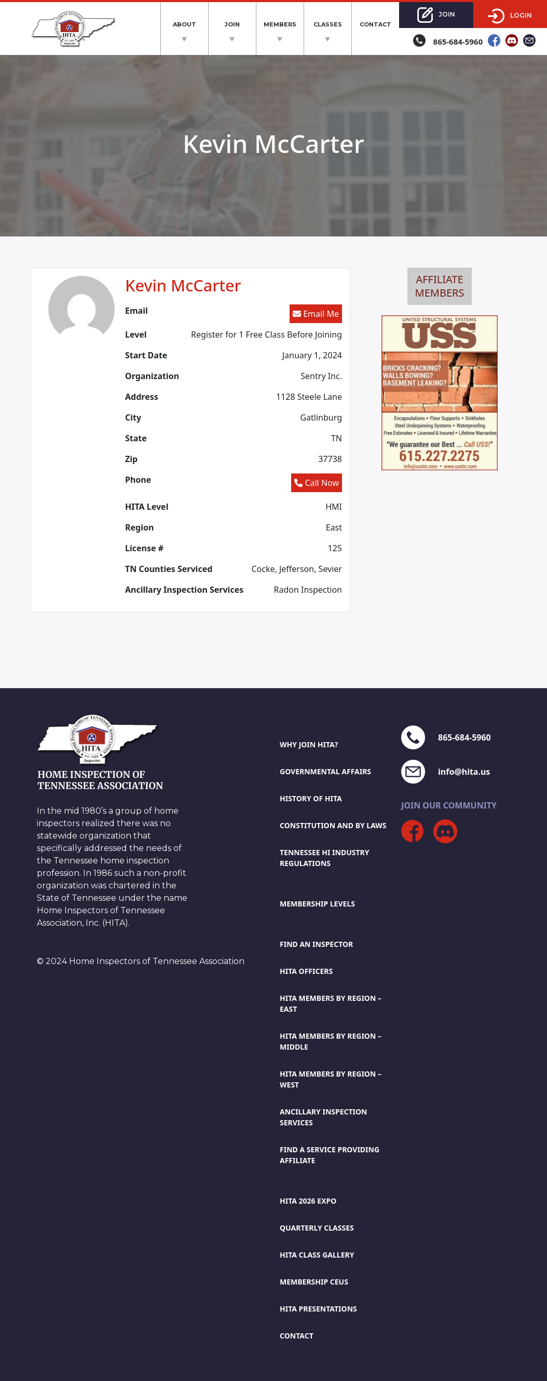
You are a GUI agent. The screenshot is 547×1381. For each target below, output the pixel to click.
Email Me (316, 313)
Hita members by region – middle (330, 1041)
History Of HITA (311, 798)
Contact (375, 24)
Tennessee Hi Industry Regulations (324, 857)
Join (232, 24)
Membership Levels (317, 904)
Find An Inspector (316, 944)
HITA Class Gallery (317, 1255)
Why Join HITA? (309, 744)
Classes (327, 24)
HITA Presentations (318, 1309)
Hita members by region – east (330, 1003)
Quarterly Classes (317, 1228)
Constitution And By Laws (333, 825)
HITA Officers (306, 971)
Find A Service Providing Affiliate (329, 1155)
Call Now (316, 483)
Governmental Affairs (325, 771)
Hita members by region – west (330, 1079)
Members (280, 24)
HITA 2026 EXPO (308, 1201)
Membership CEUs (314, 1282)
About (184, 24)
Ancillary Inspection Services (323, 1117)
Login (510, 16)
